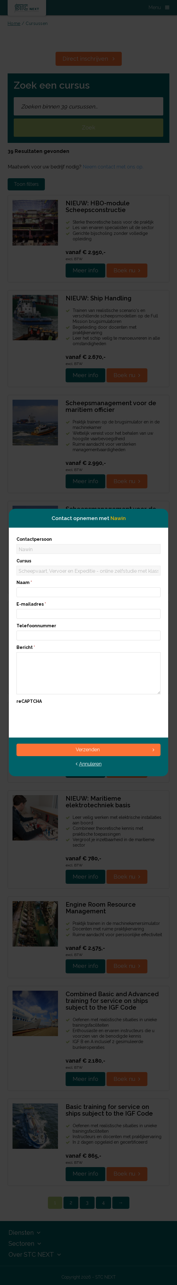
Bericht (25, 647)
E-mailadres (31, 604)
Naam (24, 582)
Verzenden (115, 749)
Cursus (23, 560)
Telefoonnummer (36, 625)
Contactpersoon (34, 539)
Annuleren (89, 764)
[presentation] (62, 718)
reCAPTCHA (29, 701)
